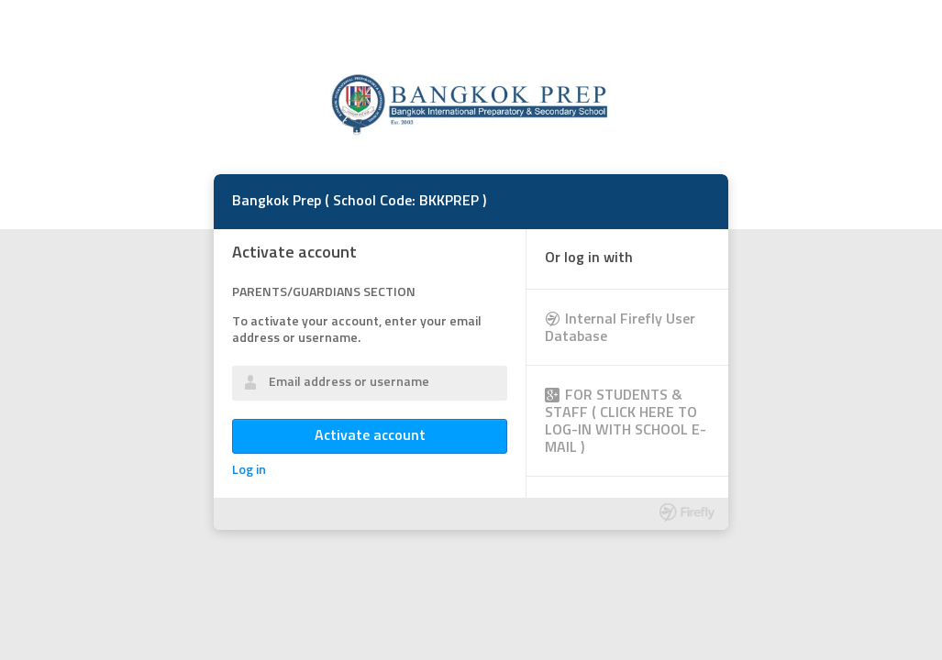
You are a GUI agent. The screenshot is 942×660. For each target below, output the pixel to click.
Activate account (370, 436)
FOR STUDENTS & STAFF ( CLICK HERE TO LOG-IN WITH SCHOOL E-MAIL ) (625, 422)
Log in (249, 471)
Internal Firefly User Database (620, 329)
